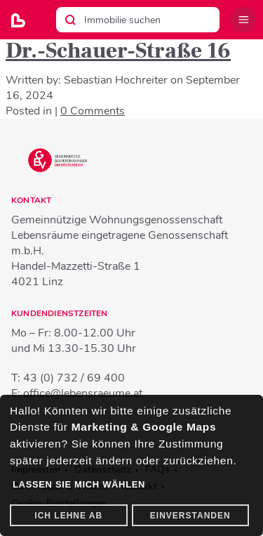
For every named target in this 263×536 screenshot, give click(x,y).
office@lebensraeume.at (82, 393)
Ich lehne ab (68, 516)
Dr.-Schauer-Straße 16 (118, 50)
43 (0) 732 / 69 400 (74, 378)
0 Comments (92, 111)
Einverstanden (190, 516)
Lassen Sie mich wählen (79, 484)
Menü (243, 19)
